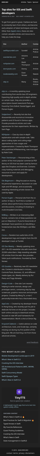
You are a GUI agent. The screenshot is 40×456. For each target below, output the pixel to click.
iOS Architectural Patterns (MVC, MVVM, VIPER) (18, 368)
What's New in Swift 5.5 (11, 359)
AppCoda (5, 304)
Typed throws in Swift (11, 424)
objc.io (5, 82)
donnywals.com (9, 69)
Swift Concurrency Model (12, 372)
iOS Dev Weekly (8, 246)
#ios (17, 16)
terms (15, 453)
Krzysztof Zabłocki (9, 324)
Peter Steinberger (9, 157)
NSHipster (6, 134)
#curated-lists (29, 16)
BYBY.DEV (5, 2)
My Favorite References (12, 427)
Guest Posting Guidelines (13, 430)
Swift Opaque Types (10, 376)
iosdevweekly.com (10, 74)
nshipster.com (8, 63)
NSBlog (5, 215)
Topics (29, 2)
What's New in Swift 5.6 (11, 380)
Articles (23, 2)
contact (9, 453)
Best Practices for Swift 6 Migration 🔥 (18, 420)
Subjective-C (7, 114)
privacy (22, 453)
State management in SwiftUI (15, 441)
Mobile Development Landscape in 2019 (18, 356)
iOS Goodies (6, 266)
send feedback (32, 342)
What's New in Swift (11, 437)
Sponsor (35, 2)
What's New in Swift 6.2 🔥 (14, 417)
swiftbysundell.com (11, 50)
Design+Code (7, 283)
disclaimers (29, 453)
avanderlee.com (9, 57)
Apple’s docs (16, 31)
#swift (21, 16)
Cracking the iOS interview (12, 363)
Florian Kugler (7, 198)
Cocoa (4, 235)
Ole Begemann (8, 181)
